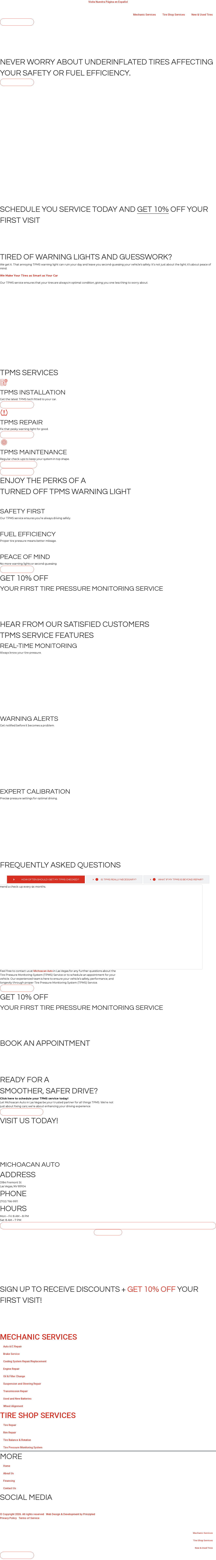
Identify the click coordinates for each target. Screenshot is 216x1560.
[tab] (44, 880)
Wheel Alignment (13, 1407)
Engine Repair (11, 1370)
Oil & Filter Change (14, 1377)
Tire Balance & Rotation (17, 1441)
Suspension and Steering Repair (22, 1384)
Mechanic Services (144, 14)
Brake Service (11, 1355)
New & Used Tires (202, 14)
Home (6, 1466)
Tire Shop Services (173, 14)
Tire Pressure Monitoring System (23, 1448)
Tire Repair (9, 1426)
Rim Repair (9, 1433)
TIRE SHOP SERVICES (38, 1416)
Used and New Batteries (17, 1399)
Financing (9, 1481)
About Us (8, 1474)
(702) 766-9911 (9, 1202)
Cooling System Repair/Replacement (25, 1362)
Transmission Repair (15, 1392)
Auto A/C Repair (12, 1347)
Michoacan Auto (43, 972)
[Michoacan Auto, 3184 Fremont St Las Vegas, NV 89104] (108, 1261)
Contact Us (10, 1489)
